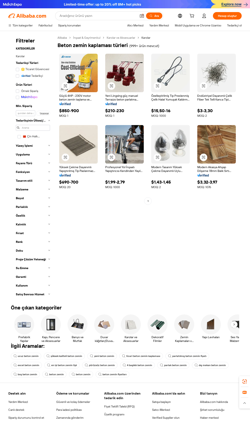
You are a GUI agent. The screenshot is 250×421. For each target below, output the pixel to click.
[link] (244, 381)
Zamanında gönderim (70, 417)
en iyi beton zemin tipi (62, 365)
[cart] (193, 16)
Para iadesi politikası (69, 409)
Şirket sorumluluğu (212, 409)
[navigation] (31, 167)
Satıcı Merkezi (161, 409)
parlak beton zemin (173, 365)
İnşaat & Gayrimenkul (86, 37)
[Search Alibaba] (98, 16)
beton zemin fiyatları (112, 374)
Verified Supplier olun (166, 417)
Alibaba (62, 37)
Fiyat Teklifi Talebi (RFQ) (119, 406)
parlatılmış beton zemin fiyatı (187, 356)
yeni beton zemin (102, 356)
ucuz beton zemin (26, 356)
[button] (141, 15)
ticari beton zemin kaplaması (141, 356)
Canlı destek (16, 409)
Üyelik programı (114, 414)
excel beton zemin (26, 365)
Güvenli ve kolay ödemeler (73, 402)
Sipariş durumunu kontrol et (26, 417)
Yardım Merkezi (18, 402)
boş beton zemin (25, 374)
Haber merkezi (209, 417)
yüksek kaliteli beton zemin (64, 356)
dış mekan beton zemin (210, 365)
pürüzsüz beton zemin (100, 365)
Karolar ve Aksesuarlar (121, 37)
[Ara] (154, 15)
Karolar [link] (145, 37)
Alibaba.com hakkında (214, 402)
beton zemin (54, 374)
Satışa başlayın (161, 402)
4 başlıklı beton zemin (137, 365)
